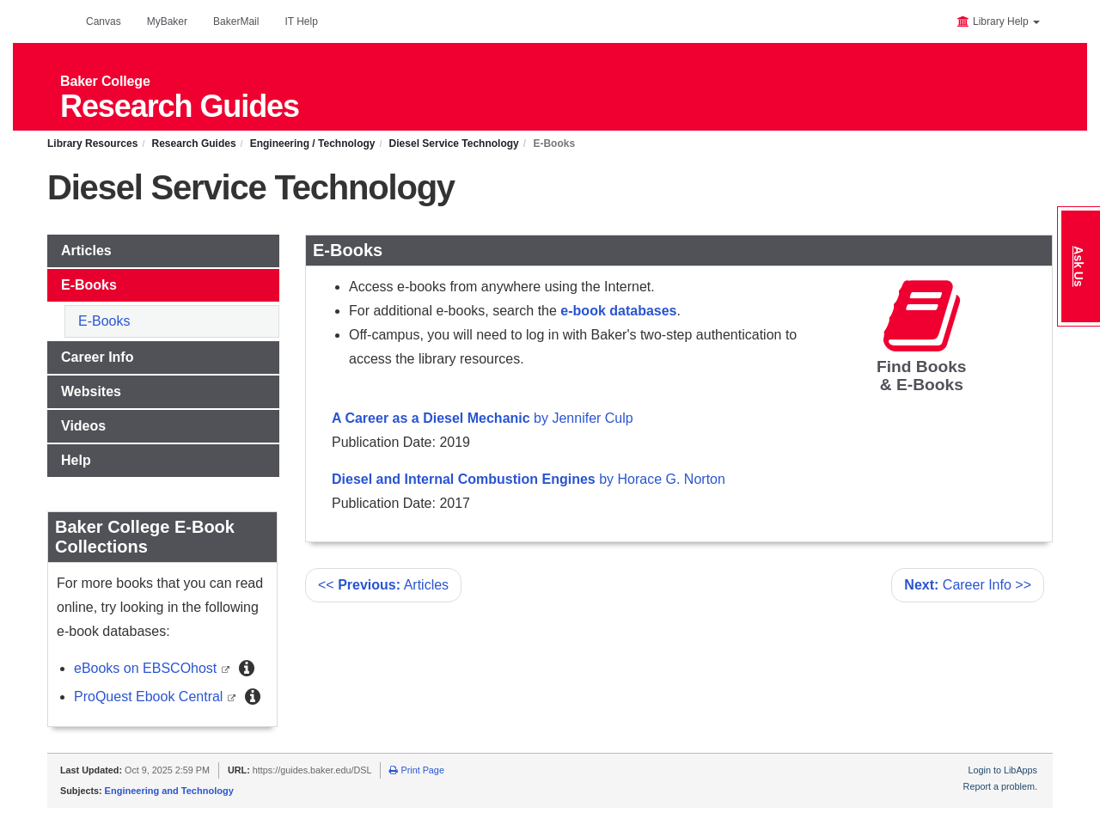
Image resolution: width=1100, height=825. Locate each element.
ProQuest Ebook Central (150, 696)
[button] (246, 668)
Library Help (998, 21)
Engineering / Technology (313, 144)
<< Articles (383, 585)
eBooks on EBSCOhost (147, 668)
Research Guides (194, 144)
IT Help (300, 21)
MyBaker (167, 21)
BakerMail (236, 21)
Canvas (103, 21)
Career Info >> (967, 585)
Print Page (416, 770)
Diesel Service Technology (454, 144)
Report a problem (999, 786)
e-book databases (618, 310)
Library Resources (92, 144)
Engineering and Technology (169, 790)
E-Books (104, 321)
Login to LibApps (1003, 770)
